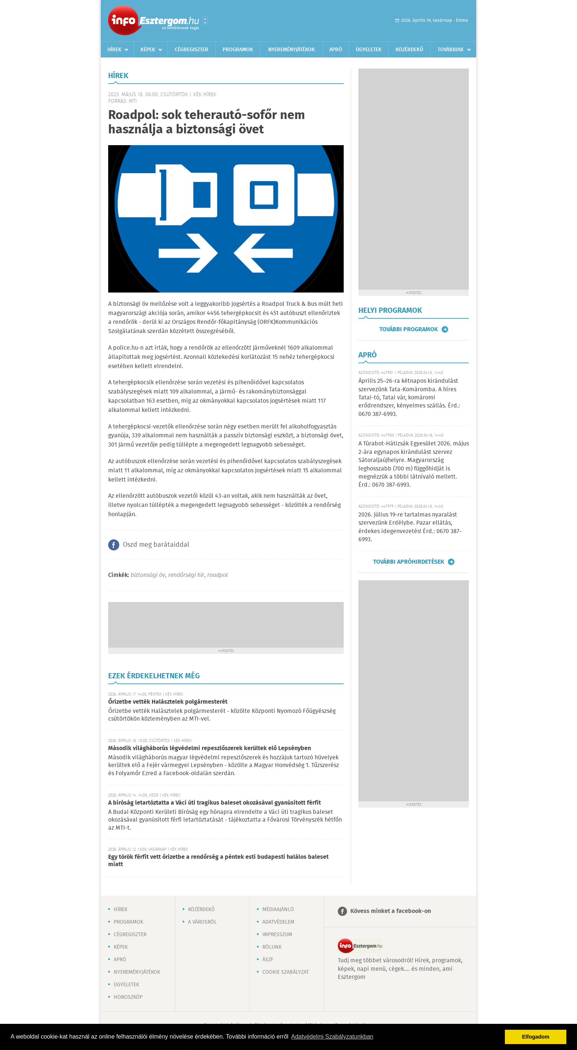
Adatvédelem (278, 922)
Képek (148, 50)
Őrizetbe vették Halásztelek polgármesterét (167, 702)
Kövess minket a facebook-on (390, 911)
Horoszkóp (128, 997)
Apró (335, 50)
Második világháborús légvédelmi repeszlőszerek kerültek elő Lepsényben (209, 748)
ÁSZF (267, 960)
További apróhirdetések (408, 562)
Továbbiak (451, 50)
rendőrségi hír (186, 575)
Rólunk (272, 947)
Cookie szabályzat (285, 972)
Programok (238, 50)
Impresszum (277, 935)
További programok (408, 329)
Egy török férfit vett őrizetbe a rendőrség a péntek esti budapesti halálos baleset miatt (218, 861)
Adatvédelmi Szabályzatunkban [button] (332, 1036)
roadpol (217, 575)
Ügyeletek (369, 50)
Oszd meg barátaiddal (156, 545)
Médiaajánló (278, 910)
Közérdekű (409, 50)
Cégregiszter (191, 50)
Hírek (114, 50)
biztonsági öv (148, 575)
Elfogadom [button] (535, 1037)
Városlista (205, 21)
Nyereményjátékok (291, 50)
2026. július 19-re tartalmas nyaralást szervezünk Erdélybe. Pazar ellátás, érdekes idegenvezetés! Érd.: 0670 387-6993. (409, 527)
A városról (202, 922)
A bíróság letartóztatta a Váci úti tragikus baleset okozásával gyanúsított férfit (214, 803)
